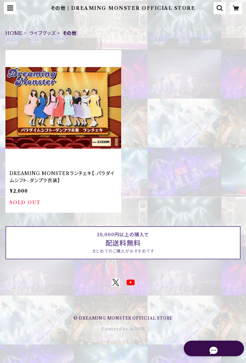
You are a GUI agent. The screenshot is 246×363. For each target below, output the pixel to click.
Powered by (123, 329)
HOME (14, 33)
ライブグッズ (42, 33)
